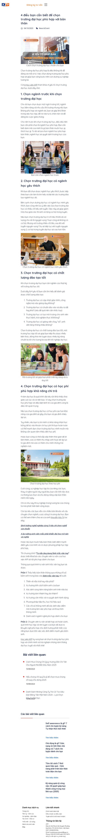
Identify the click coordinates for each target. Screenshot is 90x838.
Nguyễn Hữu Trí (57, 517)
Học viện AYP (31, 85)
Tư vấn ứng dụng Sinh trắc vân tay (52, 553)
